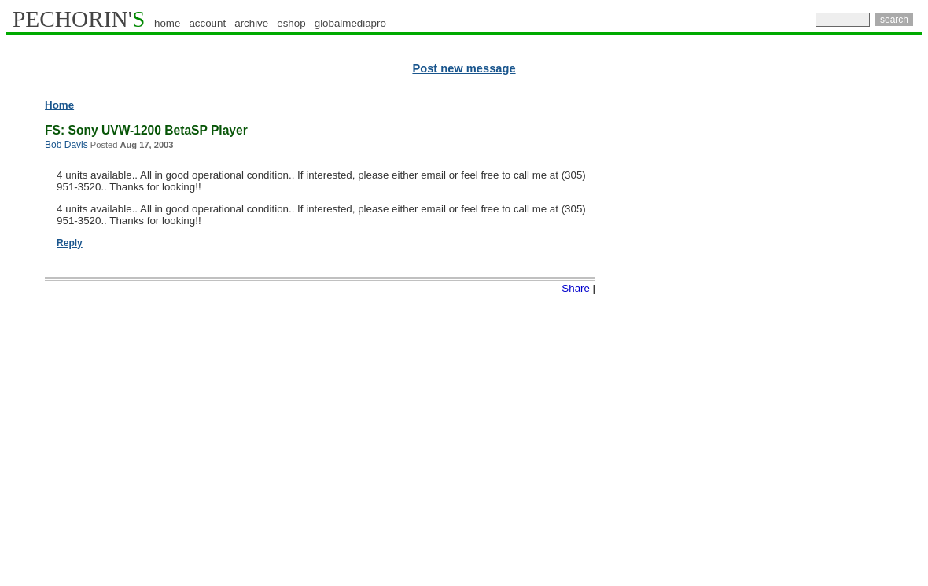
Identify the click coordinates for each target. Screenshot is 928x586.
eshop (291, 23)
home (167, 23)
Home (59, 105)
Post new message (463, 68)
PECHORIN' (79, 18)
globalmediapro (350, 23)
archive (251, 23)
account (207, 23)
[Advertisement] (853, 338)
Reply (70, 243)
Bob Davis (66, 144)
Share (576, 288)
